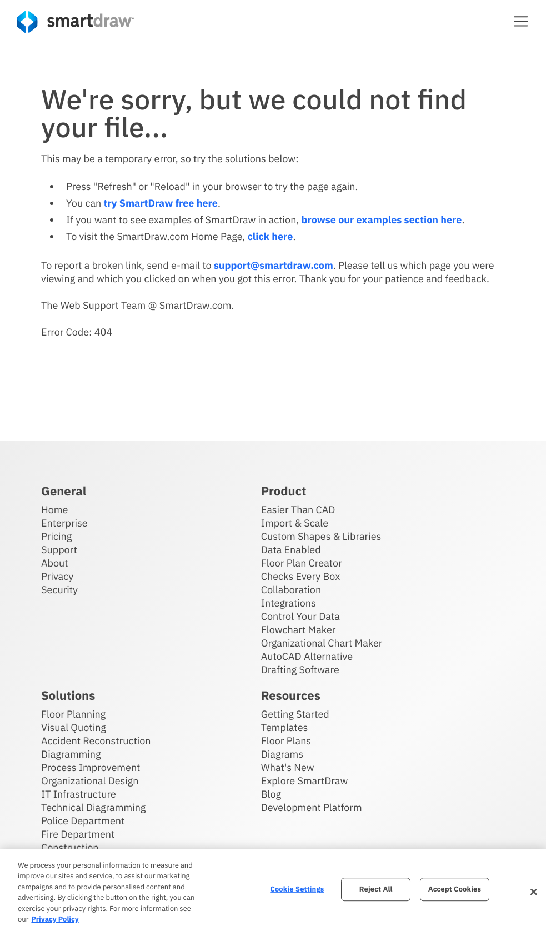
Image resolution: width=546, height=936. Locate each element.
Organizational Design (90, 780)
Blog (271, 794)
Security (59, 589)
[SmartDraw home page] (75, 22)
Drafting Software (300, 669)
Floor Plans (286, 740)
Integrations (288, 603)
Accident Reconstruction (96, 740)
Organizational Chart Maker (322, 643)
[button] (521, 21)
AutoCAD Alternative (307, 656)
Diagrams (282, 754)
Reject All (376, 889)
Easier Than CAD (298, 509)
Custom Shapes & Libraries (321, 536)
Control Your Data (300, 616)
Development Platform (311, 807)
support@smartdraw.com (273, 265)
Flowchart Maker (298, 629)
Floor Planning (73, 714)
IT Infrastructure (78, 794)
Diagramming (71, 754)
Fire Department (77, 834)
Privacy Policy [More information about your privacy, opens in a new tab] (54, 919)
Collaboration (291, 589)
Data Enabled (291, 549)
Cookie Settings (297, 889)
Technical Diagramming (93, 807)
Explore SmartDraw (304, 780)
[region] (273, 892)
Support (59, 549)
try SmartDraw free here (161, 203)
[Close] (534, 892)
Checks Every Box (300, 576)
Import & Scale (294, 523)
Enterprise (64, 523)
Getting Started (295, 714)
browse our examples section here (382, 219)
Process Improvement (90, 767)
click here (270, 236)
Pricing (56, 536)
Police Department (82, 820)
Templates (284, 727)
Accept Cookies (454, 889)
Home (54, 509)
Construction (69, 847)
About (54, 563)
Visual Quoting (73, 727)
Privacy (57, 576)
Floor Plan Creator (301, 563)
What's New (287, 767)
